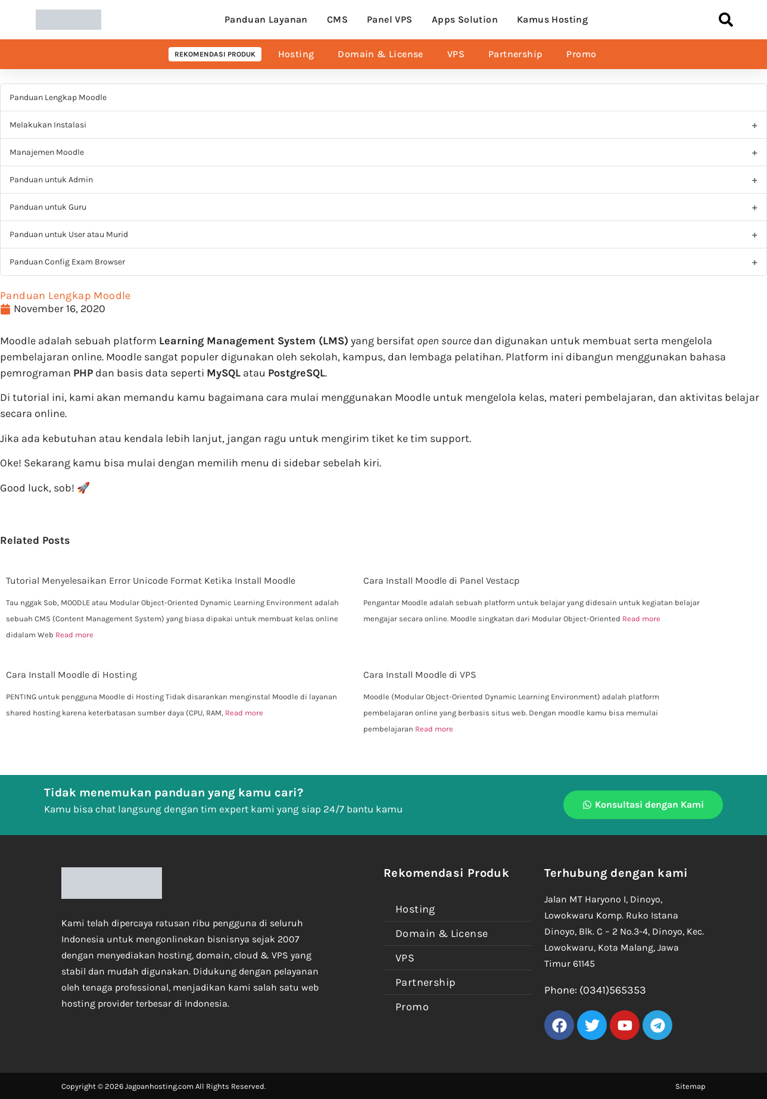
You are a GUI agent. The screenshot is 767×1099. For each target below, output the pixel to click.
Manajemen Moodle (47, 152)
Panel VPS (390, 19)
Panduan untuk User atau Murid (69, 234)
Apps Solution (465, 19)
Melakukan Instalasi (48, 125)
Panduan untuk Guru (48, 207)
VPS (455, 54)
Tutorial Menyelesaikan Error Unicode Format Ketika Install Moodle (150, 580)
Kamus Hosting (552, 19)
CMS (337, 19)
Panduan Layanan (266, 19)
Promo (581, 54)
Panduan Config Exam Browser (67, 262)
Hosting (296, 54)
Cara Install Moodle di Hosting (71, 674)
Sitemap (690, 1086)
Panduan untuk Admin (51, 180)
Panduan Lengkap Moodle (58, 97)
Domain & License (380, 54)
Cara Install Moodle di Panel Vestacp (441, 580)
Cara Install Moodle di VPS (419, 674)
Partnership (515, 54)
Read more (74, 634)
